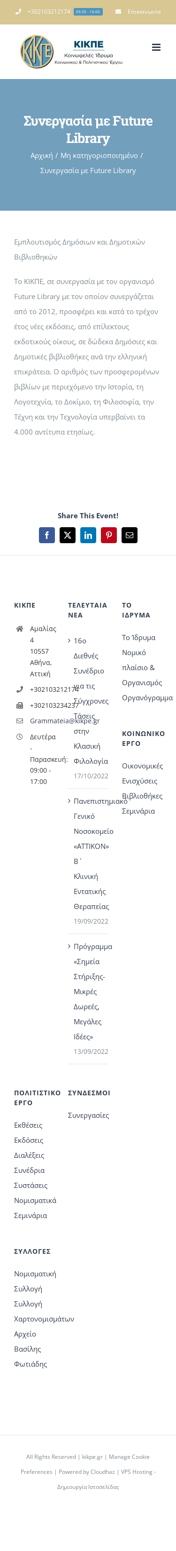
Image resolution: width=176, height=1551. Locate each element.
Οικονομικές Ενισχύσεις (142, 773)
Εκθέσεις (28, 1125)
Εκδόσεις (28, 1140)
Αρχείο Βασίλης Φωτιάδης (30, 1349)
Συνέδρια (29, 1170)
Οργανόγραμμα (142, 697)
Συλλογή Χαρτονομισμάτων (34, 1311)
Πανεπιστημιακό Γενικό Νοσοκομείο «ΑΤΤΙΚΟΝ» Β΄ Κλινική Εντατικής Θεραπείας (88, 853)
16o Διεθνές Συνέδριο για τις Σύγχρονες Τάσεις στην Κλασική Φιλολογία (88, 701)
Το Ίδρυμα (138, 637)
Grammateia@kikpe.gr (42, 720)
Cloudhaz (103, 1472)
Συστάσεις (30, 1185)
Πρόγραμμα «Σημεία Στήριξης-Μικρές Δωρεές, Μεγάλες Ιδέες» (88, 991)
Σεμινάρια (138, 810)
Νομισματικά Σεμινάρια (34, 1207)
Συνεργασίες (88, 1115)
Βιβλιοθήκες (142, 795)
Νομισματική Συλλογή (34, 1281)
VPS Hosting (137, 1472)
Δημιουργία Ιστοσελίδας (88, 1487)
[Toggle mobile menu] (157, 47)
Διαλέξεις (29, 1155)
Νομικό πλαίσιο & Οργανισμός (142, 667)
